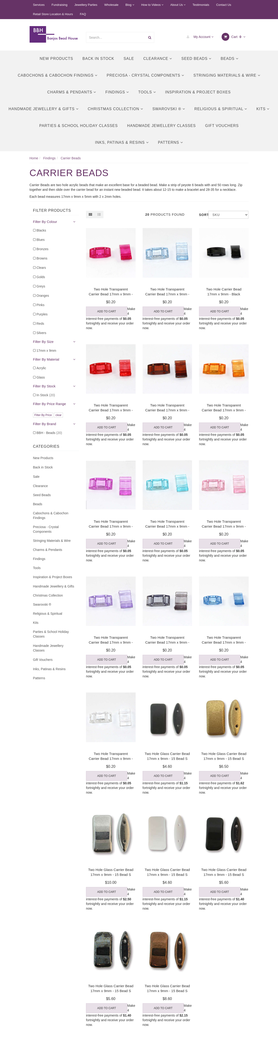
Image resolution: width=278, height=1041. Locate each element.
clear (58, 415)
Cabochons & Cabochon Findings (57, 75)
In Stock (46, 395)
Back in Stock (98, 59)
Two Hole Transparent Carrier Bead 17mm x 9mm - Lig (167, 294)
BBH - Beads (49, 433)
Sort (202, 215)
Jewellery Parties (85, 5)
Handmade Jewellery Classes (161, 126)
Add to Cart (106, 311)
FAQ (83, 14)
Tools (147, 92)
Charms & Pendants (71, 92)
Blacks (41, 230)
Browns (42, 258)
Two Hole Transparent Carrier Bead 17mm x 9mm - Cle (111, 758)
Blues (41, 240)
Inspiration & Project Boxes (198, 92)
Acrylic (41, 368)
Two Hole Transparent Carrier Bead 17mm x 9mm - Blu (224, 642)
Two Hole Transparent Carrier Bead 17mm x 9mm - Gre (167, 642)
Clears (41, 268)
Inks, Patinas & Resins (122, 142)
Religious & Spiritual (220, 109)
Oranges (43, 295)
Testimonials (200, 5)
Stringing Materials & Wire (226, 75)
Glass (41, 377)
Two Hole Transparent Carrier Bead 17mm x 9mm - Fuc (111, 294)
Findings (117, 92)
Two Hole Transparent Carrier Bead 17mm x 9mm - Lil (111, 526)
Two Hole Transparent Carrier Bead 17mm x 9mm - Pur (111, 642)
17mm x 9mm (46, 350)
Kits (262, 109)
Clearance (157, 59)
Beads (229, 59)
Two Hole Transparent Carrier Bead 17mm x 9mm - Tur (167, 526)
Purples (42, 314)
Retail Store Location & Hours (53, 14)
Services (39, 5)
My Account (198, 37)
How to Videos (152, 5)
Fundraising (59, 5)
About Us (177, 5)
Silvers (41, 333)
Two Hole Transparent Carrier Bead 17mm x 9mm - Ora (224, 410)
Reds (40, 323)
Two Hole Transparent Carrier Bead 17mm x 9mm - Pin (224, 526)
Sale (129, 59)
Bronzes (42, 249)
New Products (56, 59)
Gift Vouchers (222, 126)
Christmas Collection (115, 109)
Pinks (41, 305)
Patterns (170, 142)
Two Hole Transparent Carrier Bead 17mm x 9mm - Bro (167, 410)
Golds (41, 277)
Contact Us (223, 5)
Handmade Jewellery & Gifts (44, 109)
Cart (234, 37)
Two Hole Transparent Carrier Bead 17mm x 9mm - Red (111, 410)
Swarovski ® (168, 109)
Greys (41, 286)
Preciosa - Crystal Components (145, 75)
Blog (129, 5)
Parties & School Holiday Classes (78, 126)
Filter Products (52, 210)
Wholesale (111, 5)
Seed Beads (196, 59)
